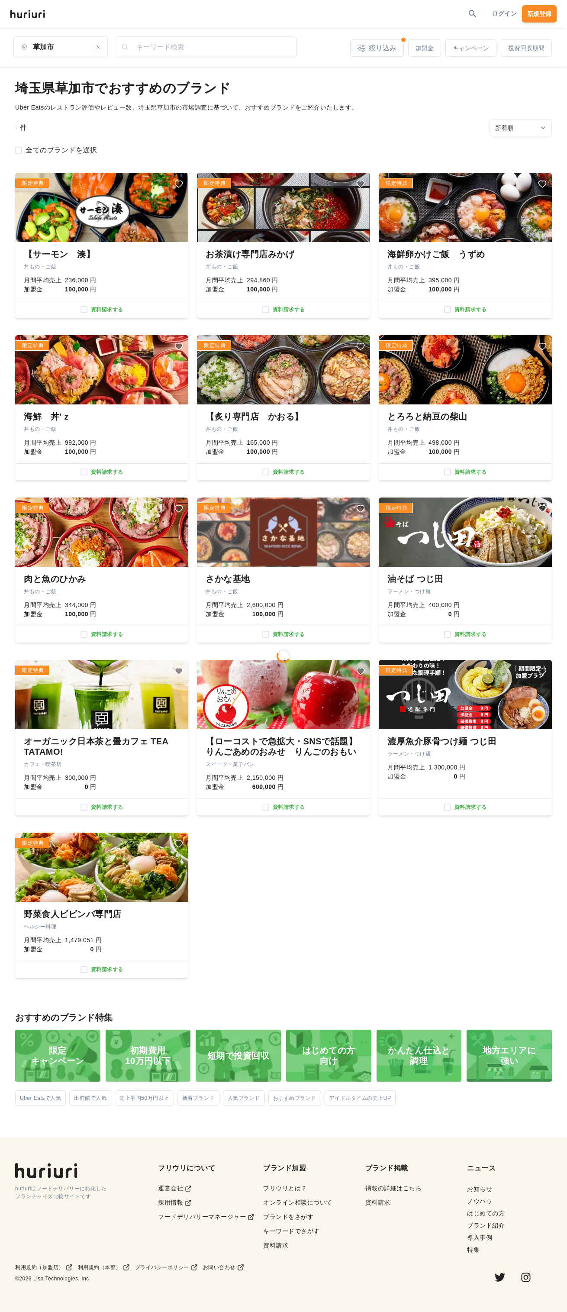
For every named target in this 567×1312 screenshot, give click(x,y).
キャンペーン (471, 48)
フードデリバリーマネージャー (206, 1217)
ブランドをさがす (288, 1216)
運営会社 (175, 1188)
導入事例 (479, 1237)
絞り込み (381, 45)
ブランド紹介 (486, 1225)
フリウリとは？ (285, 1188)
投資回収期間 (526, 48)
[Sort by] (521, 127)
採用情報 (175, 1202)
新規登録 (539, 13)
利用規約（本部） (104, 1267)
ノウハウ (479, 1201)
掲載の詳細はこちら (393, 1188)
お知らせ (479, 1189)
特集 (473, 1249)
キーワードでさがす (291, 1231)
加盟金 (425, 48)
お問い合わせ (223, 1267)
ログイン (504, 13)
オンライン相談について (297, 1202)
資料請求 (275, 1245)
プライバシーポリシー (166, 1267)
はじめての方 (486, 1213)
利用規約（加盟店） (44, 1267)
